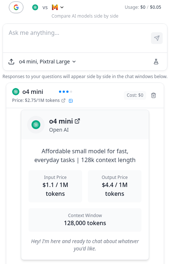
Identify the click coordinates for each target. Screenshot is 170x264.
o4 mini (64, 121)
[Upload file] (11, 61)
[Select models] (48, 61)
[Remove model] (153, 95)
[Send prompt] (157, 38)
